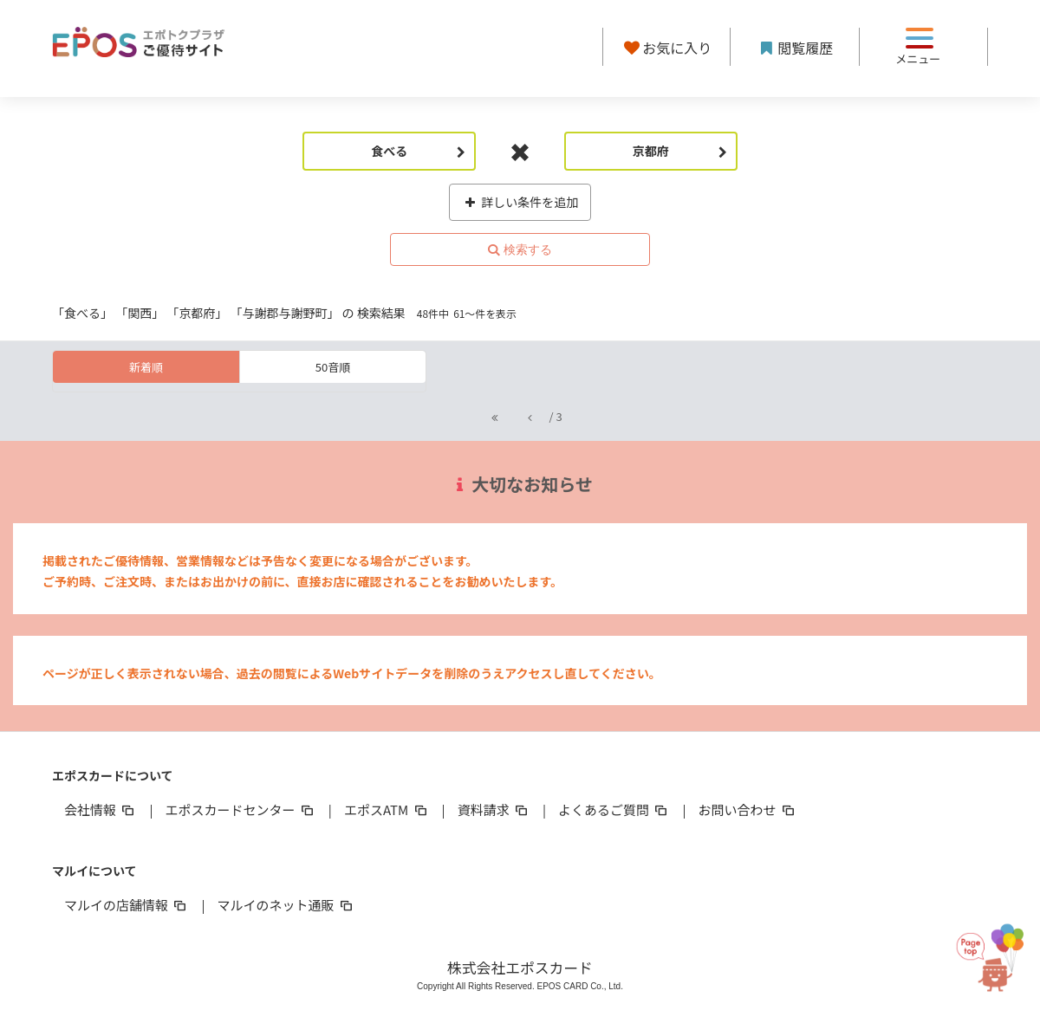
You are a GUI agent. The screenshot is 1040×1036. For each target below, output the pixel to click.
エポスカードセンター (240, 809)
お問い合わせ (748, 809)
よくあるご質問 (614, 809)
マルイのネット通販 (285, 905)
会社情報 (100, 809)
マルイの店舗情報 (126, 905)
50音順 (332, 367)
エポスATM (387, 809)
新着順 (146, 367)
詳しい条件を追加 (520, 201)
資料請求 (494, 809)
